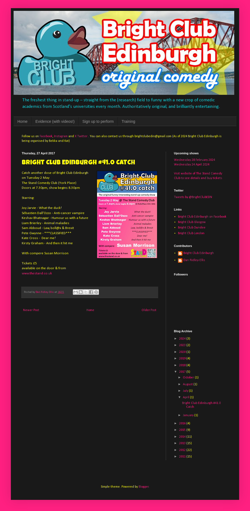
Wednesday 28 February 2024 (194, 160)
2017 (182, 372)
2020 (182, 352)
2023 (182, 345)
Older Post (149, 310)
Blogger (144, 486)
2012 (182, 450)
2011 (182, 456)
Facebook (46, 136)
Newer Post (31, 310)
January (188, 415)
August (188, 384)
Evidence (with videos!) (54, 121)
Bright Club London (191, 233)
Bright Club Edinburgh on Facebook (202, 216)
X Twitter (81, 136)
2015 (182, 430)
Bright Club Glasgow (192, 222)
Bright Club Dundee (191, 227)
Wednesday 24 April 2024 (191, 164)
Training (128, 121)
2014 (182, 436)
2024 (182, 338)
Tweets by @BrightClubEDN (193, 197)
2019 (182, 358)
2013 (182, 443)
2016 (182, 423)
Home (22, 121)
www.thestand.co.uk (37, 273)
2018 (182, 365)
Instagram (61, 136)
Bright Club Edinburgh (198, 253)
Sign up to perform (98, 121)
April (186, 397)
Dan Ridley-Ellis (194, 260)
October (189, 377)
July (186, 391)
